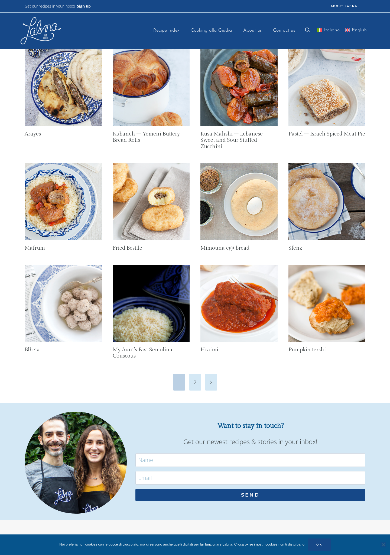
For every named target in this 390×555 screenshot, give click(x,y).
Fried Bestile (127, 248)
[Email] (250, 478)
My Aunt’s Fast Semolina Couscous (143, 352)
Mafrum (35, 248)
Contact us (284, 30)
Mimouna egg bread (224, 248)
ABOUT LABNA (344, 6)
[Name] (250, 460)
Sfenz (295, 248)
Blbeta (32, 349)
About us (252, 30)
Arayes (33, 134)
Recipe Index (166, 30)
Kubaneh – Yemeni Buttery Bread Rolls (146, 137)
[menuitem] (328, 31)
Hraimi (209, 349)
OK (319, 544)
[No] (383, 544)
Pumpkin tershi (307, 349)
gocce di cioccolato (123, 544)
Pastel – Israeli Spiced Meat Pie (326, 134)
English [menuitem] (359, 30)
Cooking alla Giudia (211, 30)
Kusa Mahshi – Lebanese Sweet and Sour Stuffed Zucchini (231, 140)
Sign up (84, 6)
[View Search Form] (307, 30)
